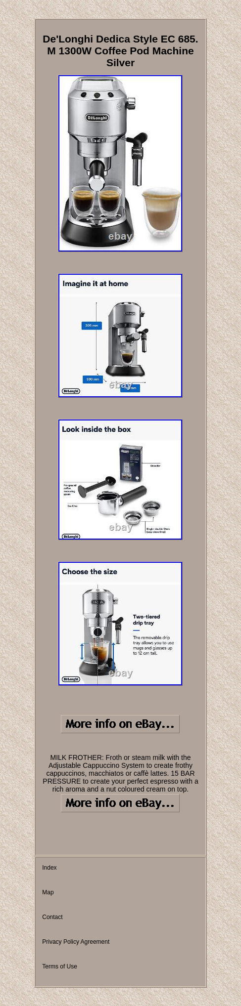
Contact (52, 917)
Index (49, 867)
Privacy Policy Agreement (75, 941)
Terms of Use (59, 966)
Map (47, 892)
